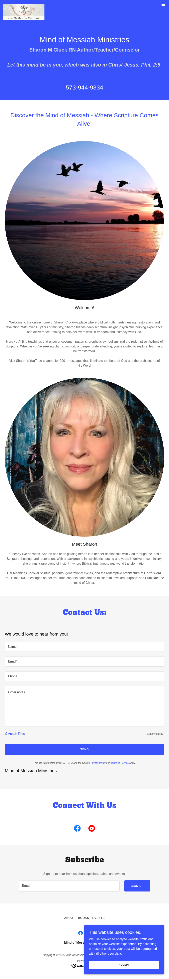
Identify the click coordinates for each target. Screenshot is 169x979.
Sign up (137, 885)
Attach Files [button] (16, 733)
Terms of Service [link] (120, 763)
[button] (163, 6)
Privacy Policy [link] (98, 763)
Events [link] (98, 917)
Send (84, 749)
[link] (23, 5)
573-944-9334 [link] (84, 87)
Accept (124, 967)
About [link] (69, 917)
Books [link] (83, 917)
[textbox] (84, 647)
